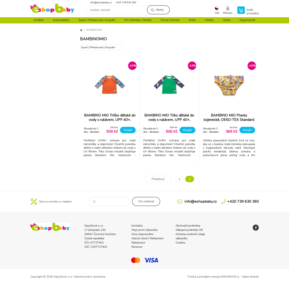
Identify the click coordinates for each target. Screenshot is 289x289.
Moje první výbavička (144, 230)
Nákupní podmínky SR (189, 230)
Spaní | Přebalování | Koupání (97, 20)
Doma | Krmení (170, 20)
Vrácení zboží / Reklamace (147, 238)
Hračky (209, 20)
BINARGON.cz (230, 277)
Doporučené (247, 20)
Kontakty (137, 226)
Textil (192, 20)
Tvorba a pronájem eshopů (204, 277)
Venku (226, 20)
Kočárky (39, 20)
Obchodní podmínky (188, 226)
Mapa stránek (250, 277)
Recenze (136, 247)
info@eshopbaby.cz (101, 2)
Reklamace (138, 242)
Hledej (159, 10)
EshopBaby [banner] (52, 8)
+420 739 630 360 (125, 2)
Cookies (180, 242)
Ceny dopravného (142, 234)
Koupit (128, 130)
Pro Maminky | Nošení (137, 20)
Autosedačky (61, 20)
